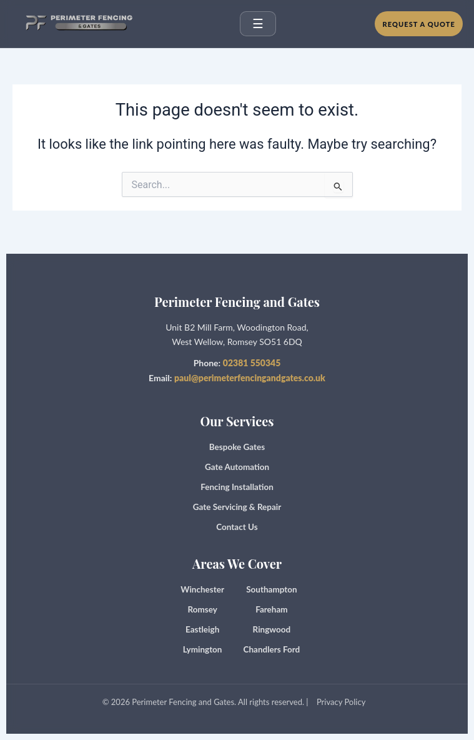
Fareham (271, 609)
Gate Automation (237, 467)
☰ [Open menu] (258, 23)
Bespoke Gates (237, 447)
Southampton (271, 589)
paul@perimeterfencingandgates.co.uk (249, 377)
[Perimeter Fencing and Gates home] (76, 24)
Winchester (202, 589)
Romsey (202, 609)
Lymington (202, 649)
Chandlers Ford (272, 649)
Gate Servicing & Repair (237, 507)
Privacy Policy (341, 702)
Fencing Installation (237, 487)
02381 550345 (252, 363)
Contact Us (236, 527)
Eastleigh (202, 629)
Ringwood (272, 629)
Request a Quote (418, 24)
